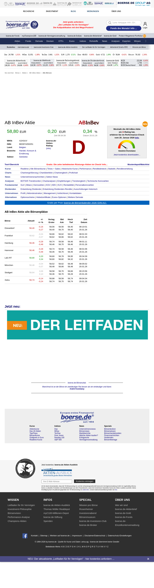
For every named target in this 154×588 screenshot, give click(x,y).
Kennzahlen (38, 185)
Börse (17, 73)
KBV (54, 185)
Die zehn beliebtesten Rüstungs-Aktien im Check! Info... (81, 164)
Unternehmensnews (87, 429)
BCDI (123, 60)
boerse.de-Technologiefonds (67, 60)
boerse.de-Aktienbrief (93, 36)
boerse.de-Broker (88, 525)
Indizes (83, 41)
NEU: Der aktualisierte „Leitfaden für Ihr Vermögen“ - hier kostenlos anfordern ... (71, 559)
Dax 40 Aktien (35, 431)
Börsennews (84, 431)
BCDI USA (125, 63)
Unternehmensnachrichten (33, 177)
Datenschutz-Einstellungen (120, 535)
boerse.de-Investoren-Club (44, 47)
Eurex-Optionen (59, 197)
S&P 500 (58, 440)
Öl (114, 54)
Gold (98, 54)
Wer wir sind (121, 505)
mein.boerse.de (23, 47)
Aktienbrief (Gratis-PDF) (119, 47)
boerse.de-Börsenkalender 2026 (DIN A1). (85, 202)
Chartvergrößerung (29, 173)
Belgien (22, 147)
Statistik (111, 169)
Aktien (24, 73)
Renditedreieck (99, 169)
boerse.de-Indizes (75, 36)
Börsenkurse (35, 435)
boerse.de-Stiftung (52, 517)
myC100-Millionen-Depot (56, 513)
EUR (62, 54)
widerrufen (86, 490)
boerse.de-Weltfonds (42, 60)
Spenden (48, 521)
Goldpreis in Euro (37, 437)
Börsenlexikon (110, 429)
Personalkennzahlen (84, 185)
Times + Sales (53, 169)
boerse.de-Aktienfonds (16, 60)
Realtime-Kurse (36, 440)
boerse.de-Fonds (12, 36)
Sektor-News (52, 177)
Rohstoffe (93, 41)
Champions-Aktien (17, 521)
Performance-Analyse (19, 517)
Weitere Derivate (75, 197)
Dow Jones (58, 435)
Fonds (28, 41)
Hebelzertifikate (43, 197)
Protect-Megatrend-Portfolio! (132, 35)
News (104, 41)
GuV (23, 185)
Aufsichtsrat (62, 193)
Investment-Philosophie (20, 509)
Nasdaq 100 (59, 437)
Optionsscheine (28, 197)
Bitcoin (131, 54)
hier (116, 490)
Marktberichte (84, 433)
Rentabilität (68, 185)
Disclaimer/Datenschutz (95, 535)
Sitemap (44, 535)
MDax (24, 54)
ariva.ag (84, 542)
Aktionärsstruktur (34, 193)
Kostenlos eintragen (84, 481)
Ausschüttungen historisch (86, 189)
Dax (5, 54)
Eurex (71, 41)
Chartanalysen (49, 181)
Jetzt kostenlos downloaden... (127, 155)
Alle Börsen (47, 73)
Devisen (50, 41)
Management (50, 193)
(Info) (48, 148)
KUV (60, 185)
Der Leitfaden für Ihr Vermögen (94, 47)
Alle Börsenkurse (38, 169)
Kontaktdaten (75, 193)
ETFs (61, 41)
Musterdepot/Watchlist (138, 164)
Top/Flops (33, 433)
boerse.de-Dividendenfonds (93, 60)
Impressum (77, 535)
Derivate (39, 41)
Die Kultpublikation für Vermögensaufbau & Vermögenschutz (77, 324)
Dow (79, 54)
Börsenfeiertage (110, 440)
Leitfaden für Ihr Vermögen (21, 505)
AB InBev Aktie (34, 73)
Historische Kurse (70, 169)
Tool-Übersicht (12, 164)
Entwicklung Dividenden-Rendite (57, 189)
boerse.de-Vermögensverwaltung (52, 36)
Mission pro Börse (139, 47)
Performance (85, 169)
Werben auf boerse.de (60, 535)
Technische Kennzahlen (98, 181)
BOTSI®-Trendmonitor (31, 181)
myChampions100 (29, 36)
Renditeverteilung (125, 169)
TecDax (44, 54)
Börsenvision (14, 513)
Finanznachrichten (111, 435)
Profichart (73, 173)
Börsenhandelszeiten (112, 433)
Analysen (115, 41)
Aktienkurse (34, 429)
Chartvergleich (60, 173)
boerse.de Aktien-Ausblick (56, 505)
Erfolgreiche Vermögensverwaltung (88, 438)
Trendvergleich (79, 181)
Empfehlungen (64, 181)
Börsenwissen (110, 431)
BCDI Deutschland (128, 65)
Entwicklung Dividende (31, 189)
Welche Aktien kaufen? (88, 435)
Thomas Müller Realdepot (56, 509)
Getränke (23, 157)
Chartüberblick (46, 173)
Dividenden (108, 437)
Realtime (25, 169)
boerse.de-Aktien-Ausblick (68, 47)
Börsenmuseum (87, 517)
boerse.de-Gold (110, 36)
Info (137, 138)
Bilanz (29, 185)
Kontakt (34, 535)
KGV (48, 185)
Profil (23, 193)
